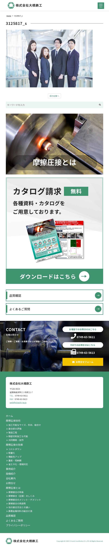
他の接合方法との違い (19, 507)
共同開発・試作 (16, 440)
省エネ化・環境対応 (18, 464)
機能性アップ (14, 456)
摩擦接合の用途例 (17, 503)
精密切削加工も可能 (18, 436)
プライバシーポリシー (18, 525)
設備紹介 (11, 473)
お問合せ (11, 483)
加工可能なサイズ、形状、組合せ (24, 424)
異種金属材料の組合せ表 (20, 511)
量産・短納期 (14, 460)
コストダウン (14, 449)
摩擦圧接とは (13, 487)
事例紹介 (11, 469)
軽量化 (11, 452)
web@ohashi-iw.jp (18, 402)
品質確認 (15, 295)
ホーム (9, 416)
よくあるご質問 (19, 309)
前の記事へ (54, 96)
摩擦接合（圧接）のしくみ (21, 495)
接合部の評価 (14, 428)
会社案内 (11, 478)
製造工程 (12, 432)
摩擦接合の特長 (16, 492)
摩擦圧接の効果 (14, 444)
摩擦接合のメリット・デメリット (24, 499)
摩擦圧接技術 (13, 420)
